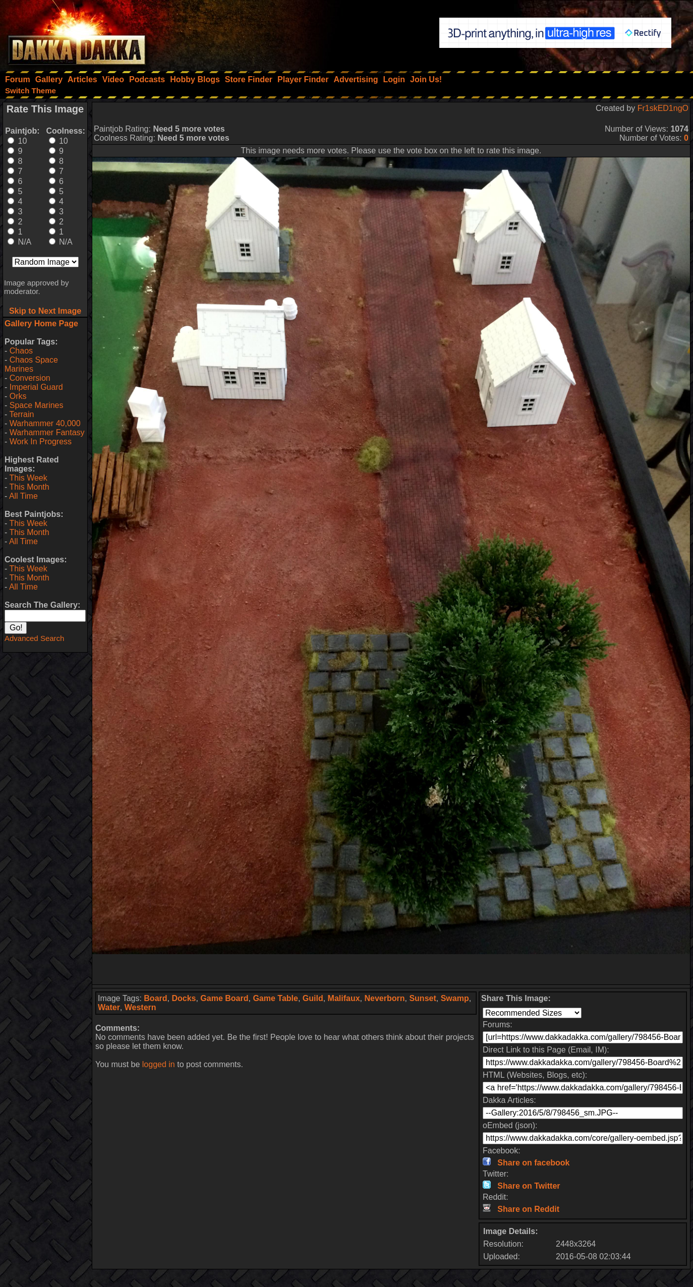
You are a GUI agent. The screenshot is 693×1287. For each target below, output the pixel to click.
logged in (158, 1064)
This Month (29, 487)
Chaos (21, 350)
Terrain (21, 414)
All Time (23, 496)
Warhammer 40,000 (45, 423)
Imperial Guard (36, 387)
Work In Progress (41, 441)
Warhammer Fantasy (47, 432)
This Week (28, 478)
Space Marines (37, 405)
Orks (18, 396)
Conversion (30, 378)
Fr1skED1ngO (663, 108)
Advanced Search (34, 638)
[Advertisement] (391, 969)
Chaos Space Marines (31, 364)
